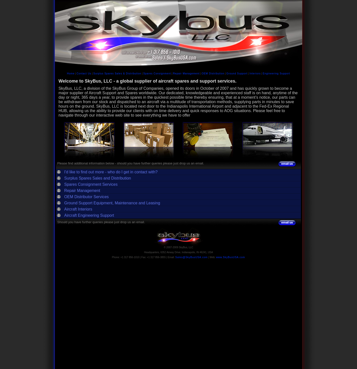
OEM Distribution (213, 73)
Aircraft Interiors (78, 209)
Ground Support (236, 73)
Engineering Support (276, 73)
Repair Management (186, 73)
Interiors (255, 73)
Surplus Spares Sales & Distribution (117, 73)
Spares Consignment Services (91, 184)
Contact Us (84, 73)
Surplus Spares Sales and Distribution (97, 178)
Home (71, 73)
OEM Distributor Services (86, 197)
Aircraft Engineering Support (89, 215)
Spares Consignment (157, 73)
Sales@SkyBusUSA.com (191, 257)
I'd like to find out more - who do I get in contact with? (111, 172)
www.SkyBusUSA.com (230, 257)
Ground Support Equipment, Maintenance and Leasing (112, 203)
